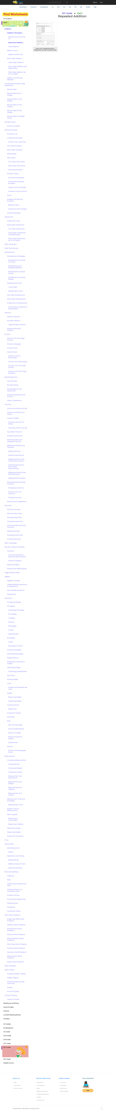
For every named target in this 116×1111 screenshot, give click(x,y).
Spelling (38, 1097)
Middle (88, 7)
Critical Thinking (63, 1091)
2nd (58, 7)
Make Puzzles (64, 1078)
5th (75, 7)
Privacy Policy (17, 1085)
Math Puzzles (63, 1088)
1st (52, 7)
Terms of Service (17, 1088)
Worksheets (23, 7)
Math (38, 1088)
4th (70, 7)
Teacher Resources (43, 1078)
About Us (16, 1078)
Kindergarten (44, 7)
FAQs (14, 1082)
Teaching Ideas (40, 1085)
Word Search (63, 1085)
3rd (64, 7)
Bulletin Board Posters (42, 1091)
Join (87, 1090)
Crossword (62, 1082)
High (95, 7)
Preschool (33, 7)
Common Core (40, 1100)
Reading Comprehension (42, 1094)
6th (81, 7)
